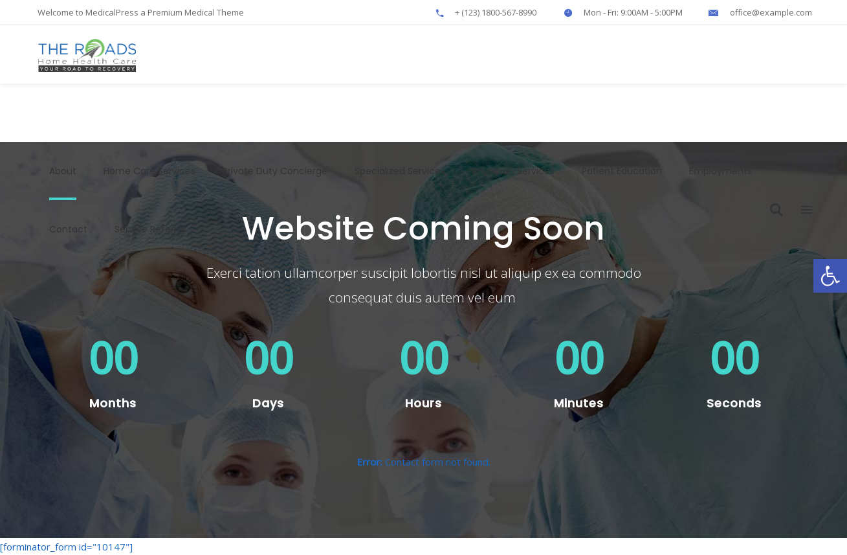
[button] (830, 276)
